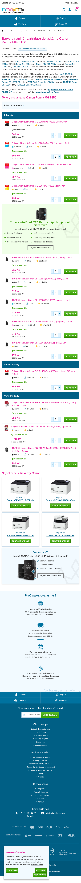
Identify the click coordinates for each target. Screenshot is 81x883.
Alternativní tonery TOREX (41, 771)
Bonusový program (41, 746)
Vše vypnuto (40, 875)
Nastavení (41, 870)
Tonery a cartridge (17, 38)
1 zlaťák (41, 132)
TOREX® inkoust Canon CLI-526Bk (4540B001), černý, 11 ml (40, 286)
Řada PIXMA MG (39, 38)
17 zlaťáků (45, 311)
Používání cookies (40, 799)
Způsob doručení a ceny (41, 736)
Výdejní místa (40, 739)
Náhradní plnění (40, 753)
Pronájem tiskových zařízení (40, 778)
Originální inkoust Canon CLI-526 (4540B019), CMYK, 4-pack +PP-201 (43, 434)
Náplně (20, 25)
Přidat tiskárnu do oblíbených (32, 56)
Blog (41, 781)
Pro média (41, 806)
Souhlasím (12, 870)
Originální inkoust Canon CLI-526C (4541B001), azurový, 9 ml (40, 150)
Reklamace (40, 749)
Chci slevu (50, 722)
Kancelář (61, 31)
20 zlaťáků (43, 268)
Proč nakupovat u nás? (41, 764)
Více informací (37, 864)
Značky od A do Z (41, 743)
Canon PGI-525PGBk (25, 69)
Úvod (5, 38)
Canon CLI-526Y (20, 74)
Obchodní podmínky (41, 802)
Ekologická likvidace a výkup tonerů (41, 774)
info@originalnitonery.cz (55, 820)
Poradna (40, 784)
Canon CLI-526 (22, 71)
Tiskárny (20, 31)
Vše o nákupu (71, 3)
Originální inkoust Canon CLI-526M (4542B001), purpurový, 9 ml (41, 172)
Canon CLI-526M (53, 69)
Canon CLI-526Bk (41, 89)
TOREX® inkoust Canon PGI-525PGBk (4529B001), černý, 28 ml (42, 265)
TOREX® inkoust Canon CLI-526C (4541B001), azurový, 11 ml (40, 307)
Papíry (61, 25)
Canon (28, 38)
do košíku (70, 143)
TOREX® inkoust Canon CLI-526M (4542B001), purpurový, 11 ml (42, 329)
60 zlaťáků (46, 462)
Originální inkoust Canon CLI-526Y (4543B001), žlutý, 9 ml (38, 193)
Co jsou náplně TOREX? (41, 255)
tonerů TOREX (65, 81)
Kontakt (41, 809)
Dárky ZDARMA (40, 768)
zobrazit (20, 513)
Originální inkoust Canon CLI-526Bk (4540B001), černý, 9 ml (39, 129)
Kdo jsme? (41, 796)
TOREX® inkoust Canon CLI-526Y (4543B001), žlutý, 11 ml (39, 350)
